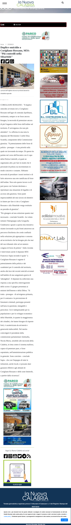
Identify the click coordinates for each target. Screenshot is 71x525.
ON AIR (17, 25)
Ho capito (64, 520)
